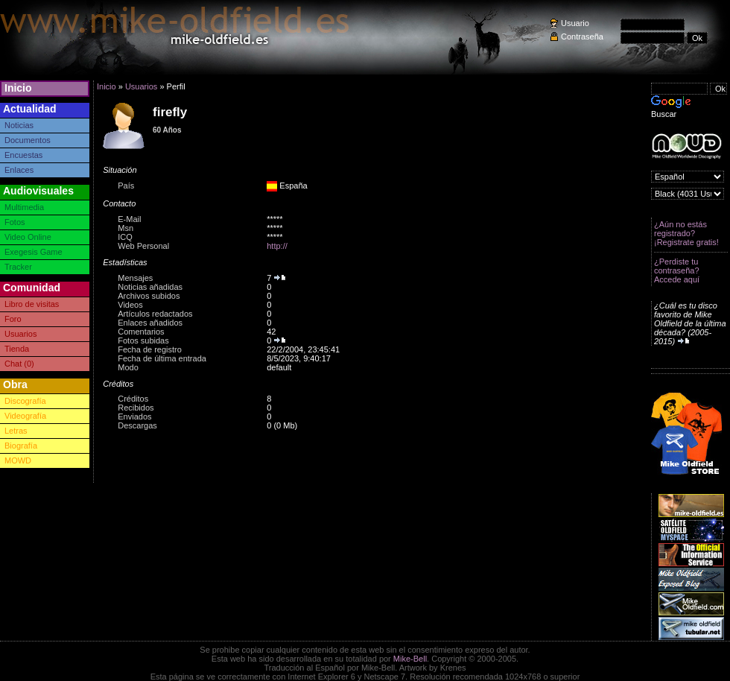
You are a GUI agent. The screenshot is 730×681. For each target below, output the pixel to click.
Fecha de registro (150, 349)
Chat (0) (19, 363)
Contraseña (582, 36)
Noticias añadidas (150, 286)
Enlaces (19, 169)
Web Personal (143, 245)
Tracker (18, 266)
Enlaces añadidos (150, 322)
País (126, 185)
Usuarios (20, 333)
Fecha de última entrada (162, 358)
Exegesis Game (33, 251)
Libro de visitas (31, 304)
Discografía (25, 400)
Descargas (137, 425)
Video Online (27, 236)
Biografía (20, 445)
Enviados (134, 416)
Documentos (27, 140)
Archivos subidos (149, 295)
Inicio (18, 88)
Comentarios (141, 331)
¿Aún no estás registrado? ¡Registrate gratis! (686, 233)
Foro (13, 318)
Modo (128, 367)
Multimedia (24, 207)
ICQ (125, 236)
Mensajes (135, 277)
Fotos (14, 222)
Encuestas (23, 155)
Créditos (133, 398)
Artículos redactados (155, 313)
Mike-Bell (410, 658)
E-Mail (129, 219)
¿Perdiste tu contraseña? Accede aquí (676, 270)
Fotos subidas (143, 340)
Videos (130, 304)
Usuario (575, 23)
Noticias (19, 125)
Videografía (25, 415)
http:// (277, 245)
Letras (16, 430)
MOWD (17, 460)
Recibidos (135, 407)
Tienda (16, 348)
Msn (125, 228)
